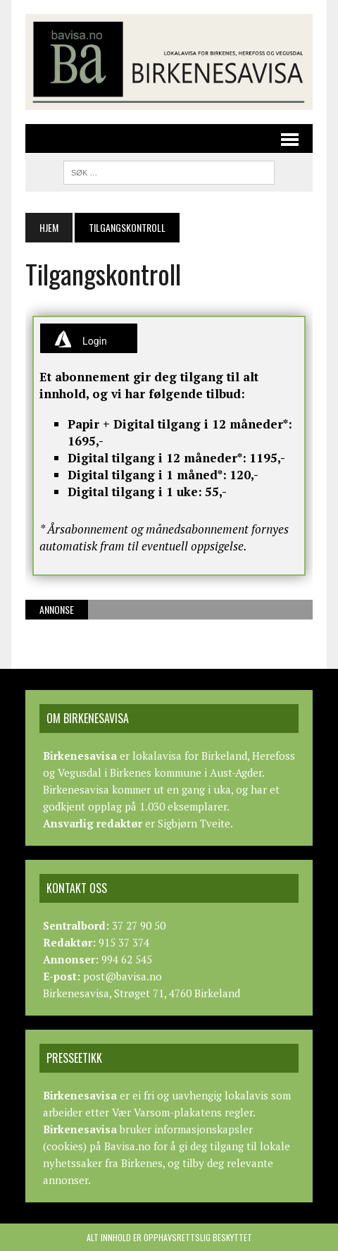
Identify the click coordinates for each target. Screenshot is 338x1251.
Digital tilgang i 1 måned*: (147, 475)
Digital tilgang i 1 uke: (135, 491)
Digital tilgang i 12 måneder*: (157, 458)
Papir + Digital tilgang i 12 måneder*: (180, 424)
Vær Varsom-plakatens (167, 1112)
